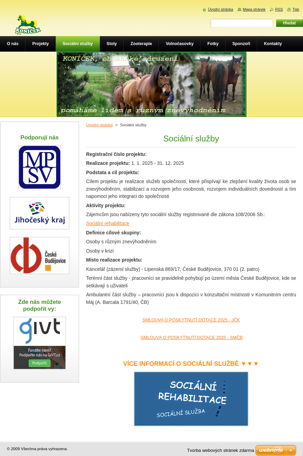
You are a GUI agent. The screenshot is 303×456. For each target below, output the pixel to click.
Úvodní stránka (99, 125)
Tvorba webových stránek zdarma (220, 450)
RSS (279, 9)
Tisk (295, 9)
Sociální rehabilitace (107, 223)
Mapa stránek (254, 9)
